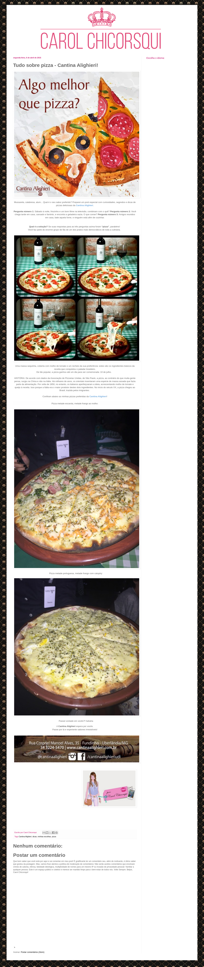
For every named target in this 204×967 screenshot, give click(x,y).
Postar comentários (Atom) (32, 952)
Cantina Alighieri (25, 837)
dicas (35, 837)
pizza (54, 837)
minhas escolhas (44, 837)
